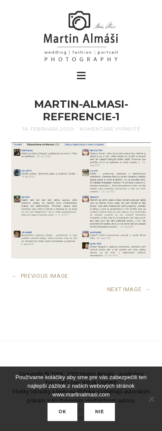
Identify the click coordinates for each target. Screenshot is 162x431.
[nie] (151, 399)
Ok (62, 412)
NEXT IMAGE (129, 289)
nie (99, 412)
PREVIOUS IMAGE (39, 276)
